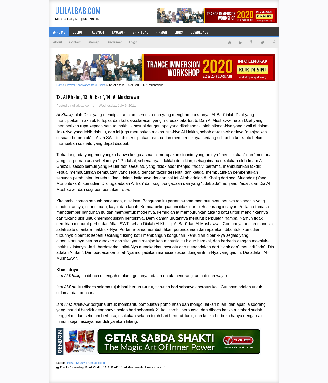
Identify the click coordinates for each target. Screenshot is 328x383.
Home (59, 32)
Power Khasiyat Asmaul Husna (86, 362)
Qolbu (77, 32)
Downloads (199, 32)
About (57, 42)
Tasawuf (118, 32)
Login (133, 42)
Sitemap (93, 42)
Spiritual (140, 32)
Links (179, 32)
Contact (74, 42)
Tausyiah (97, 32)
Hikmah (161, 32)
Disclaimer (114, 42)
